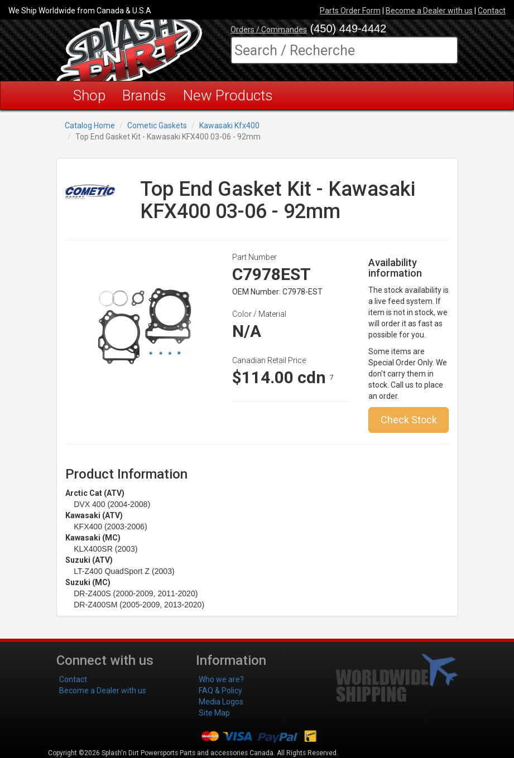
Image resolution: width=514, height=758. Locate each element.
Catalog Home (90, 125)
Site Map (214, 712)
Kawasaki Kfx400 (229, 125)
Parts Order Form (350, 10)
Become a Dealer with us (429, 10)
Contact (492, 10)
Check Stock (409, 420)
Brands (144, 95)
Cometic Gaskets (157, 125)
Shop (89, 95)
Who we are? (221, 679)
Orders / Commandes (268, 29)
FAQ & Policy (220, 690)
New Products (228, 95)
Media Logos (221, 701)
